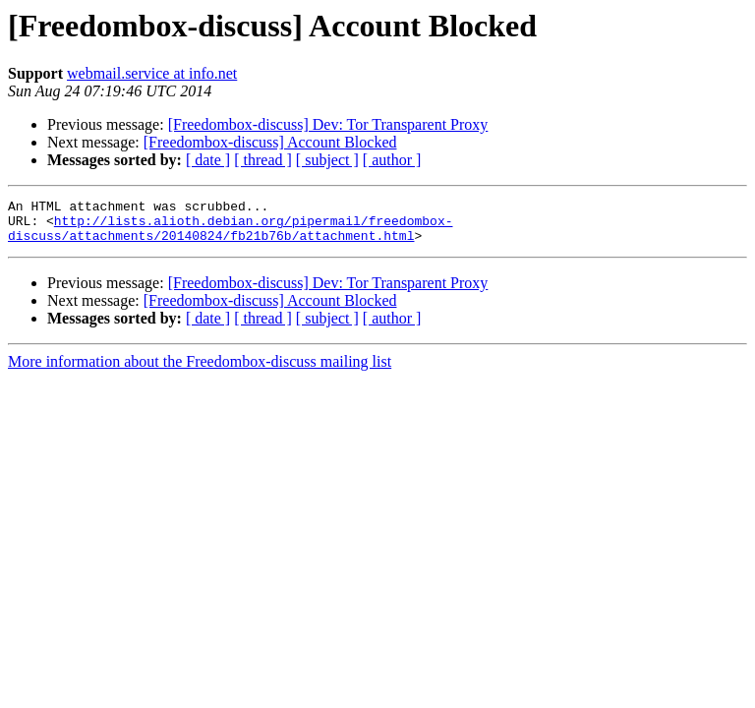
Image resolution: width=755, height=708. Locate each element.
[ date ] (208, 159)
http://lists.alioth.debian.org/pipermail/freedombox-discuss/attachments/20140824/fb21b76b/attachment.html (230, 235)
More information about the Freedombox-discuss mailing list (199, 370)
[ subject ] (327, 159)
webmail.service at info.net (152, 73)
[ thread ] (263, 159)
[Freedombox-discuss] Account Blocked (270, 142)
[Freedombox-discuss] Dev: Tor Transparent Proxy (328, 124)
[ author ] (392, 159)
